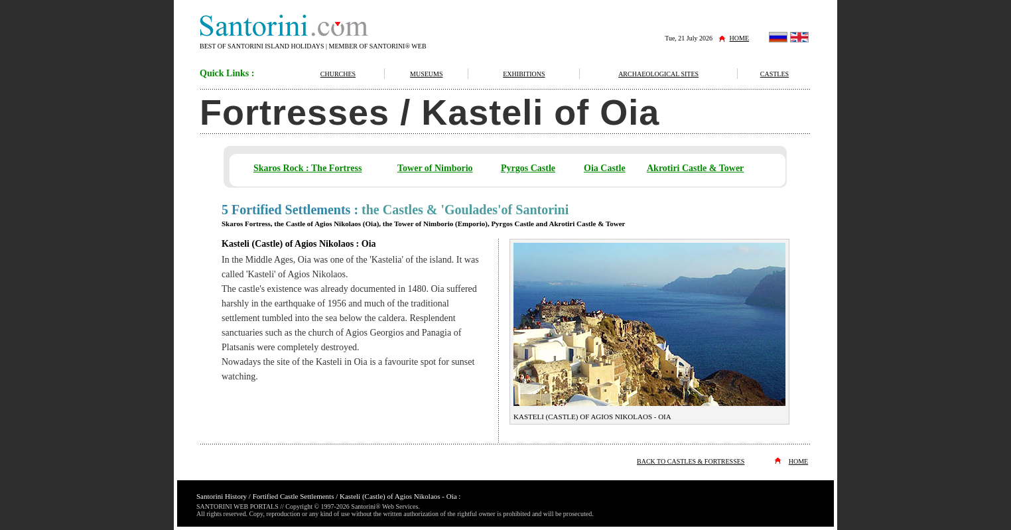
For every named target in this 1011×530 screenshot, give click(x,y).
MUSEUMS (426, 74)
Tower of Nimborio (435, 168)
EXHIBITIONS (524, 74)
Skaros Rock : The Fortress (307, 168)
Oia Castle (605, 168)
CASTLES (774, 74)
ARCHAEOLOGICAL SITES (658, 74)
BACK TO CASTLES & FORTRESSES (690, 461)
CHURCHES (338, 74)
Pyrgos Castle (528, 168)
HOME (739, 38)
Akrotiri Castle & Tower (695, 168)
